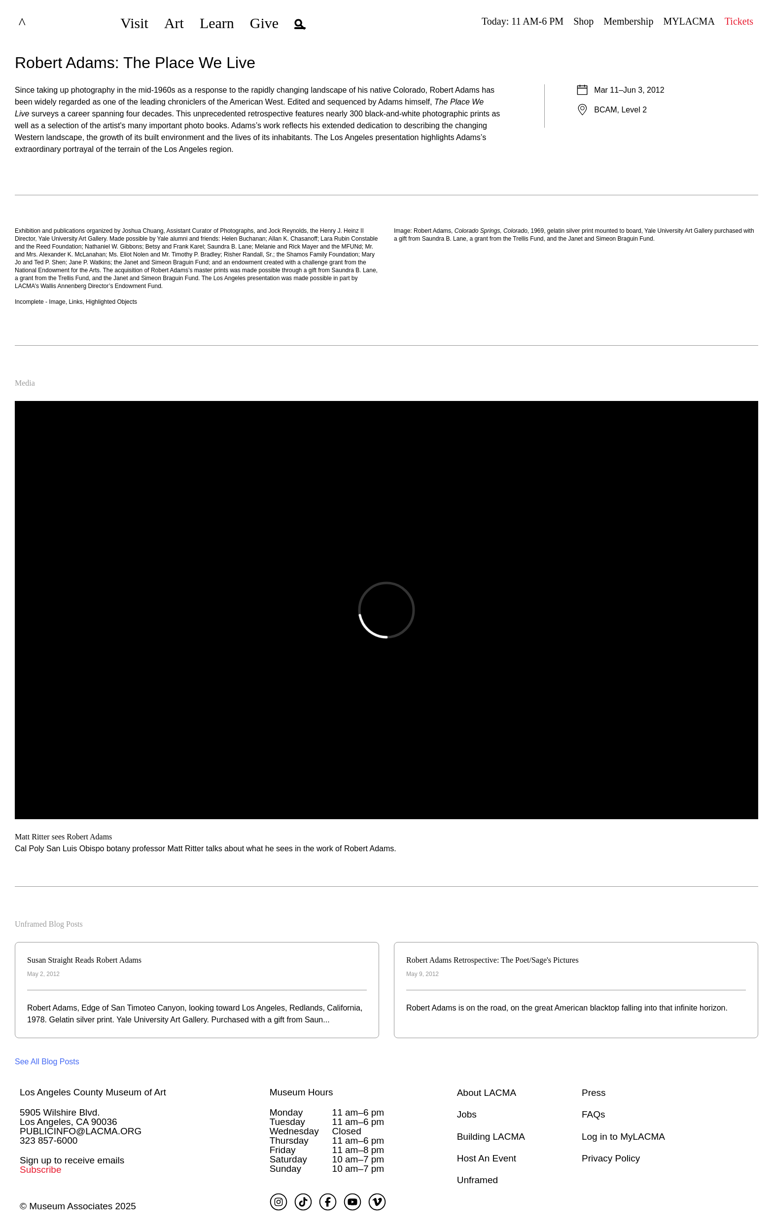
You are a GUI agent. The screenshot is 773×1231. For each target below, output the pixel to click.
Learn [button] (217, 23)
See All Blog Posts (47, 1061)
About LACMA (486, 1092)
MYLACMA (688, 21)
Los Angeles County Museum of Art (93, 1092)
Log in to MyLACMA (623, 1136)
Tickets (739, 21)
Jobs (467, 1114)
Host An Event (486, 1158)
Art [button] (174, 23)
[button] (300, 23)
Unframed (477, 1180)
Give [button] (264, 23)
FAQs (593, 1114)
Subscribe (41, 1169)
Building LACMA (491, 1136)
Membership (628, 21)
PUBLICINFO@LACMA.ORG (80, 1131)
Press (594, 1092)
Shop (583, 21)
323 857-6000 (48, 1140)
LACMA (46, 23)
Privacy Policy (611, 1158)
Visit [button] (134, 23)
